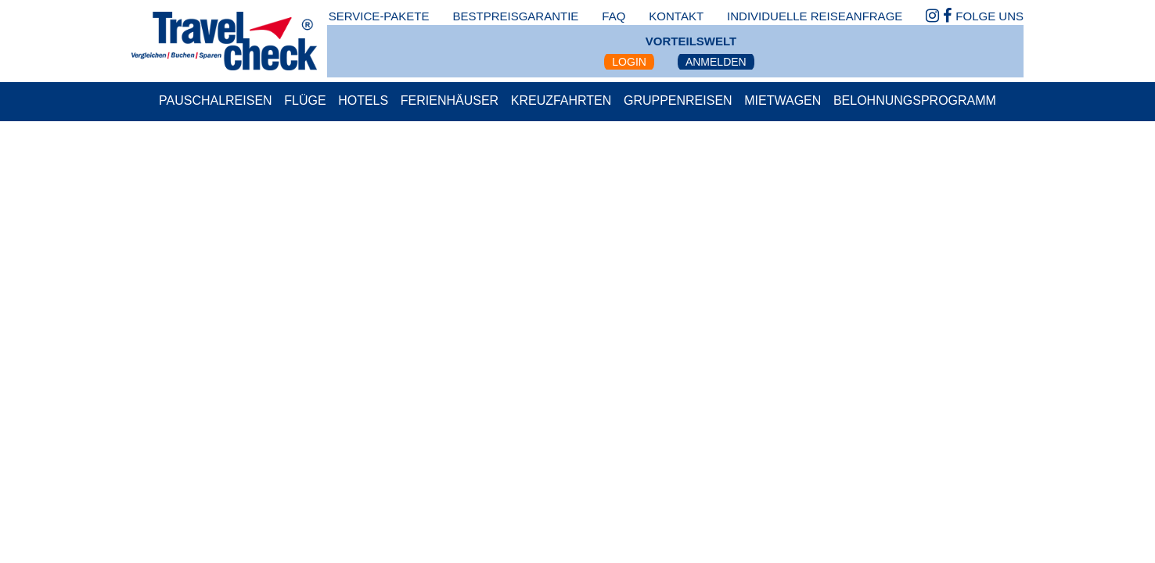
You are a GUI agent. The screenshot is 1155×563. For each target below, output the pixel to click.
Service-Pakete (379, 16)
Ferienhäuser (449, 100)
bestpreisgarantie (515, 16)
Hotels (363, 100)
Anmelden (716, 62)
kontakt (676, 16)
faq (613, 16)
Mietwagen (782, 100)
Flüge (305, 100)
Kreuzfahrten (561, 100)
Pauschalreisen (215, 100)
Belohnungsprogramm (914, 100)
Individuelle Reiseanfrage (814, 16)
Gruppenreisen (678, 100)
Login (629, 62)
